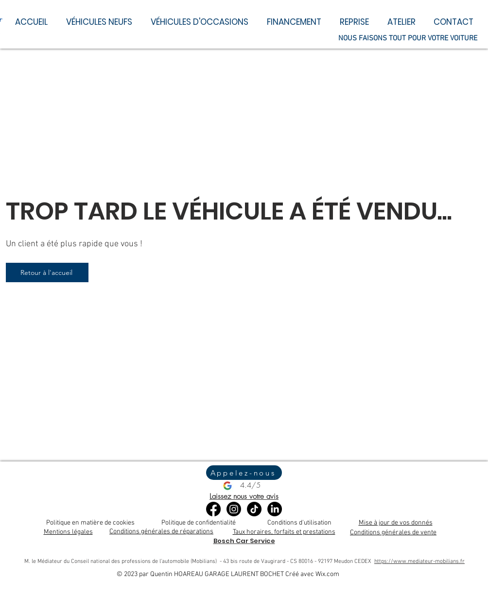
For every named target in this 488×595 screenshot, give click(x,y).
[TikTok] (254, 509)
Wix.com (327, 574)
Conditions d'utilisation (299, 523)
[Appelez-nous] (244, 472)
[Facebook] (213, 509)
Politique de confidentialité (198, 523)
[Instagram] (234, 509)
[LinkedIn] (274, 509)
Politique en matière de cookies (90, 523)
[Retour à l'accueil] (47, 272)
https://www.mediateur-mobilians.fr (419, 561)
